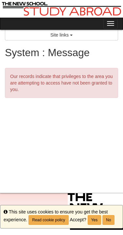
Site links (61, 35)
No (108, 220)
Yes (94, 220)
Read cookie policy (48, 220)
